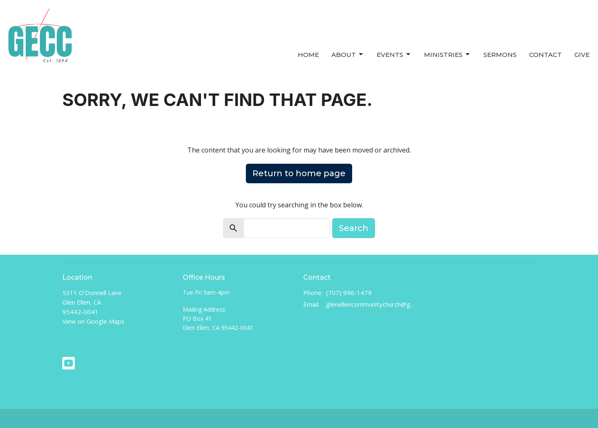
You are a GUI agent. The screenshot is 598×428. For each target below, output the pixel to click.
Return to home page (299, 173)
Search (353, 228)
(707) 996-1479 (349, 292)
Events (394, 54)
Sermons (500, 55)
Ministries (447, 54)
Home (308, 55)
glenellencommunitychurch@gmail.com (370, 304)
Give (582, 55)
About (347, 54)
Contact (545, 55)
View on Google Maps (93, 321)
